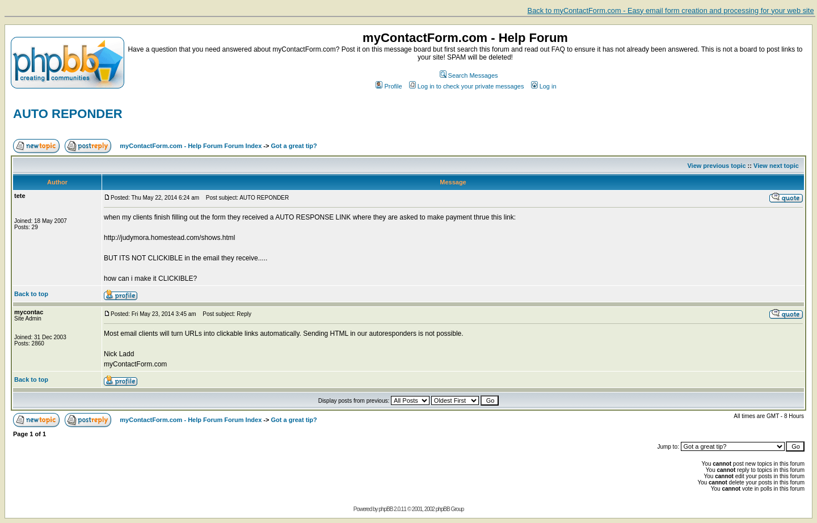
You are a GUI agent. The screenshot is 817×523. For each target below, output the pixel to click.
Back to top (31, 293)
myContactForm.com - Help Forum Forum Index (191, 145)
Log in (544, 86)
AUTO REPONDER (68, 114)
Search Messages (469, 75)
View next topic (776, 165)
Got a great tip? (294, 145)
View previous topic (716, 165)
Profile (389, 86)
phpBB (385, 509)
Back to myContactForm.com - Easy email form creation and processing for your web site (671, 10)
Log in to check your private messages (466, 86)
